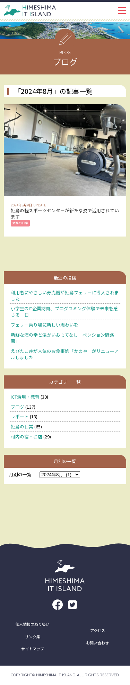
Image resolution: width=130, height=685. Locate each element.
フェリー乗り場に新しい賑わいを (44, 324)
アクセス (97, 630)
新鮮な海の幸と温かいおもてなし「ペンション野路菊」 (62, 337)
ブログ (17, 406)
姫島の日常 (22, 426)
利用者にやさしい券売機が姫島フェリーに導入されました (65, 295)
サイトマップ (32, 648)
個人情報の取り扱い (32, 624)
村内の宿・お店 (26, 436)
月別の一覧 (20, 474)
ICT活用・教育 (25, 396)
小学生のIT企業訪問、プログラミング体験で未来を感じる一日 (64, 311)
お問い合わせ (97, 643)
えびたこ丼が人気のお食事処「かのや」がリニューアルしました (65, 354)
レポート (20, 416)
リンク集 (32, 636)
